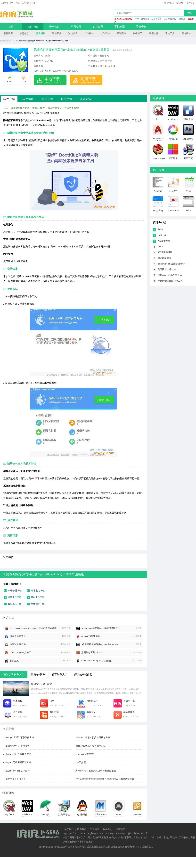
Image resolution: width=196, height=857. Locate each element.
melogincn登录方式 (84, 754)
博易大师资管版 (18, 636)
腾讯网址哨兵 (164, 258)
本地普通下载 (15, 590)
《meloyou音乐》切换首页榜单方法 (92, 737)
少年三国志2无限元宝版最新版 (148, 19)
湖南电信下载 (15, 597)
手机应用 (8, 33)
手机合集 (141, 26)
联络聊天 (137, 33)
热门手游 (168, 3)
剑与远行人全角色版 (123, 19)
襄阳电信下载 (15, 604)
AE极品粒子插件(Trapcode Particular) (99, 644)
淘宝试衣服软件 (18, 644)
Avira (160, 246)
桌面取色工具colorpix (92, 652)
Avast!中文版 (164, 241)
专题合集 (179, 3)
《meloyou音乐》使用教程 (16, 746)
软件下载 (32, 26)
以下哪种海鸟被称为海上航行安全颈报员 (95, 771)
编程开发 (56, 33)
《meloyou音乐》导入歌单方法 (90, 746)
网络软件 (186, 33)
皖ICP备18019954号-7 (138, 833)
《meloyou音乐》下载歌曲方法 (18, 737)
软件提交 (190, 3)
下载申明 (94, 829)
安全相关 (40, 33)
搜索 (190, 13)
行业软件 (89, 33)
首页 (11, 26)
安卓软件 (54, 26)
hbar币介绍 (80, 762)
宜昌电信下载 (38, 597)
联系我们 (81, 829)
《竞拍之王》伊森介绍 (14, 779)
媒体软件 (105, 33)
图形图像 (121, 33)
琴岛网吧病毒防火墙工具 (170, 281)
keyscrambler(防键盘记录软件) (173, 264)
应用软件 (153, 33)
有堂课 (182, 19)
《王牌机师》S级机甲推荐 (16, 771)
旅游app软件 (38, 108)
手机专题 (119, 26)
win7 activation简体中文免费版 (96, 660)
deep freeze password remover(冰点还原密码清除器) (33, 628)
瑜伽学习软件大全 (20, 108)
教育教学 (24, 33)
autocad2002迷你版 (90, 636)
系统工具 (169, 33)
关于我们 (69, 829)
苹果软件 (76, 26)
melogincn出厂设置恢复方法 (17, 754)
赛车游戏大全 (55, 108)
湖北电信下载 (38, 590)
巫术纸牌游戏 (170, 19)
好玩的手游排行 (73, 108)
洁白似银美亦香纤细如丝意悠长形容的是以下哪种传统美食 (104, 779)
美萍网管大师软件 (167, 269)
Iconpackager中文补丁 (20, 652)
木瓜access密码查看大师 (170, 275)
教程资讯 (98, 26)
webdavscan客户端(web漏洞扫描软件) (99, 628)
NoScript (162, 235)
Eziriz (160, 229)
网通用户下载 (38, 604)
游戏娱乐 (72, 33)
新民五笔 (14, 660)
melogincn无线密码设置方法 (17, 762)
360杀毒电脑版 (165, 252)
